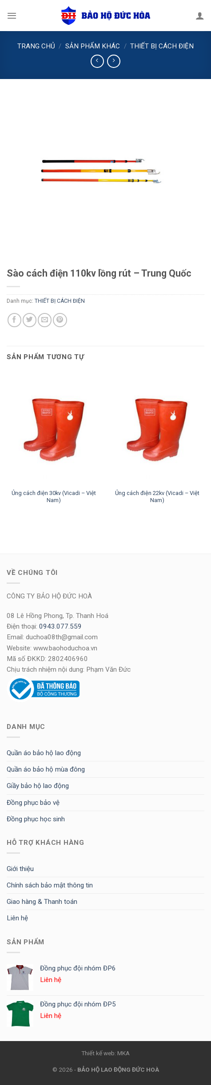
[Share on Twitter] (29, 320)
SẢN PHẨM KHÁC (92, 46)
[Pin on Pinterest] (60, 320)
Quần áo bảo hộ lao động (44, 753)
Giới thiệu (20, 869)
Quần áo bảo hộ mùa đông (46, 769)
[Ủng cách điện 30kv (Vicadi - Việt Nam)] (54, 427)
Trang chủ (36, 46)
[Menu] (12, 15)
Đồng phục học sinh (36, 819)
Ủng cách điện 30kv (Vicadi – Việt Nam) (54, 497)
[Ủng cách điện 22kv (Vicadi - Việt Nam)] (157, 427)
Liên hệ (17, 918)
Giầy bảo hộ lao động (38, 786)
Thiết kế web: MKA (105, 1053)
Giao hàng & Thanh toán (42, 902)
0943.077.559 (60, 626)
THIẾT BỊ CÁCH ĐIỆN (162, 46)
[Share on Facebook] (14, 320)
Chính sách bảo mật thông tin (50, 885)
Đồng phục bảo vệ (33, 803)
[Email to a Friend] (45, 320)
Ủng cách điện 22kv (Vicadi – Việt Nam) (157, 497)
